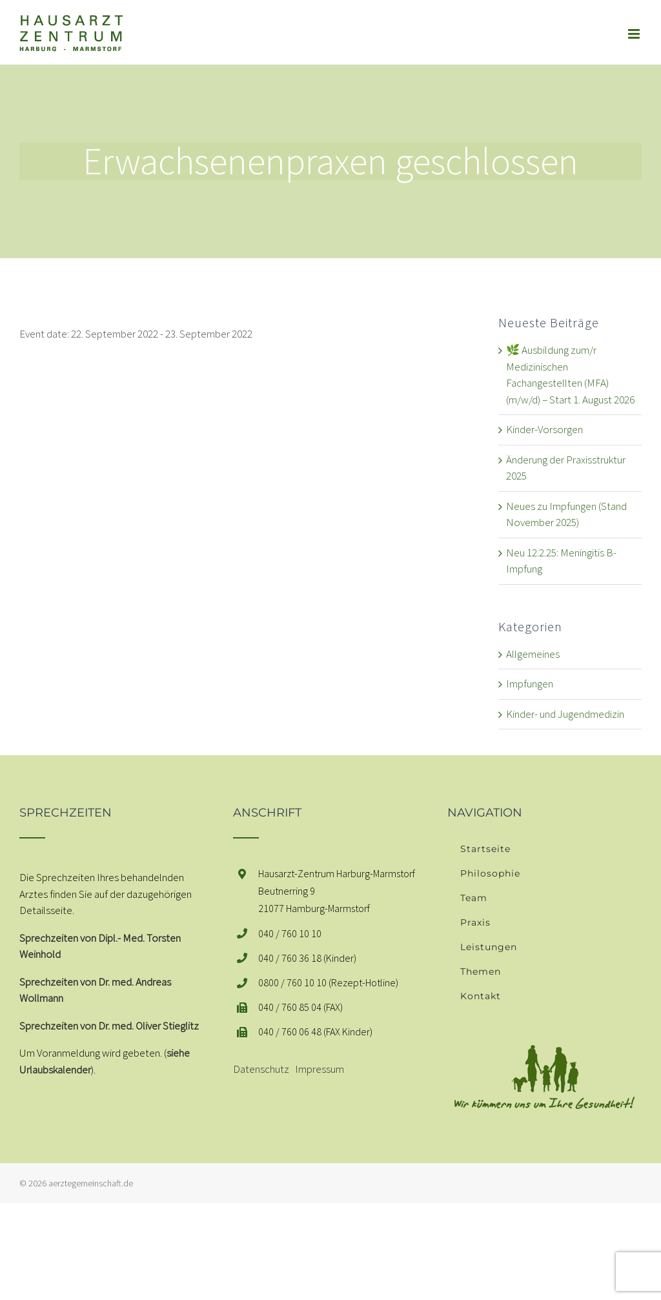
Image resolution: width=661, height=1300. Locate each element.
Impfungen (529, 683)
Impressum (319, 1069)
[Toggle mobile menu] (635, 34)
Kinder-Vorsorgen (544, 429)
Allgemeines (533, 654)
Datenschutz (261, 1069)
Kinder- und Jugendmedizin (565, 714)
